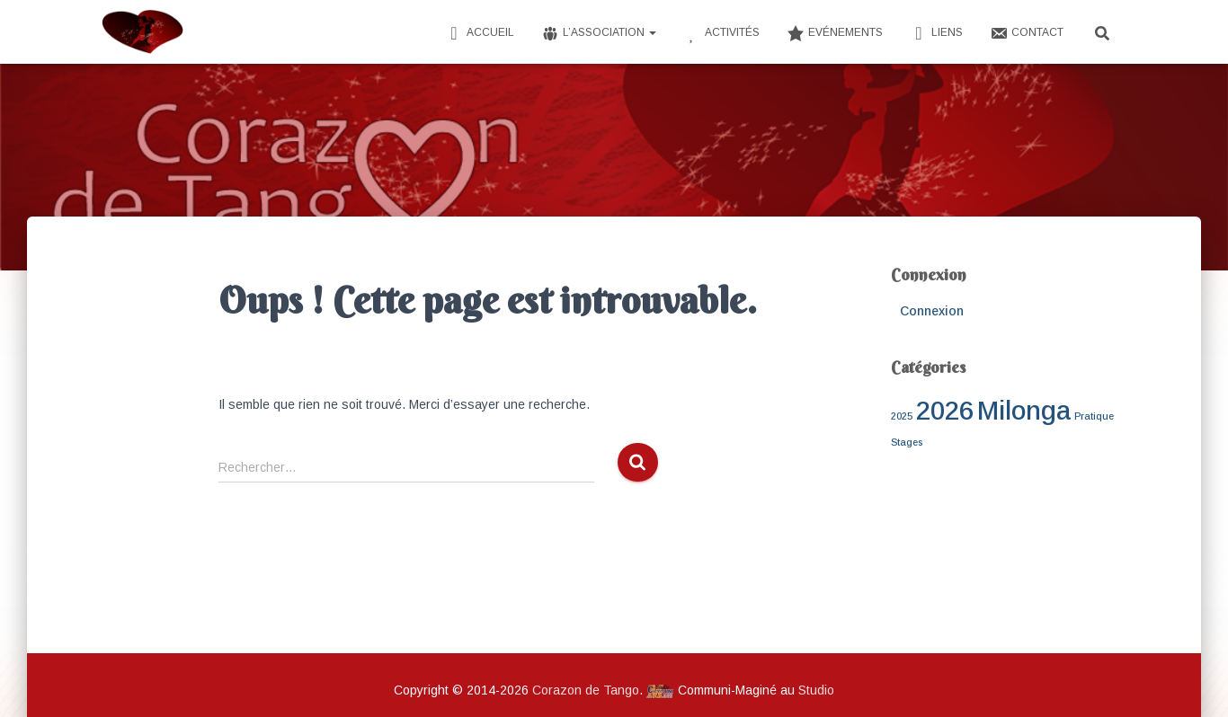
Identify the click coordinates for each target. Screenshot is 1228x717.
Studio (816, 690)
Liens (936, 33)
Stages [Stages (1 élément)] (906, 442)
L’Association (598, 33)
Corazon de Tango (585, 690)
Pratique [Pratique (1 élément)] (1094, 416)
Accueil (479, 33)
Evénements (835, 33)
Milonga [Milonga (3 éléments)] (1024, 410)
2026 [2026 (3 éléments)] (945, 410)
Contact (1026, 33)
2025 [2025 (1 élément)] (901, 416)
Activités (721, 33)
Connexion (932, 311)
